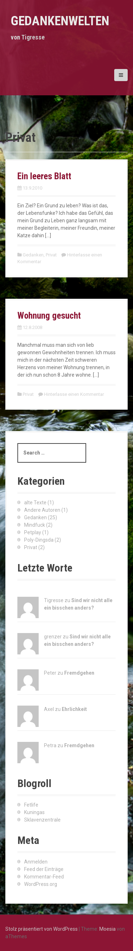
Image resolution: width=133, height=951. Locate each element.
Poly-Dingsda (39, 540)
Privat (51, 254)
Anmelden (36, 862)
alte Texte (35, 502)
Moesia (107, 929)
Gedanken (33, 254)
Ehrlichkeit (74, 709)
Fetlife (31, 805)
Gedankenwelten (60, 21)
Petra (50, 745)
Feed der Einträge (43, 869)
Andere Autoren (42, 510)
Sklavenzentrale (42, 820)
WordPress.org (40, 884)
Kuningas (34, 812)
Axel (49, 709)
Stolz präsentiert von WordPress (41, 929)
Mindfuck (34, 525)
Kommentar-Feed (44, 877)
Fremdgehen (79, 673)
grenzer (53, 636)
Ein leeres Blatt (44, 176)
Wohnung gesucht (49, 315)
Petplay (32, 532)
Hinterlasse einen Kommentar (74, 394)
